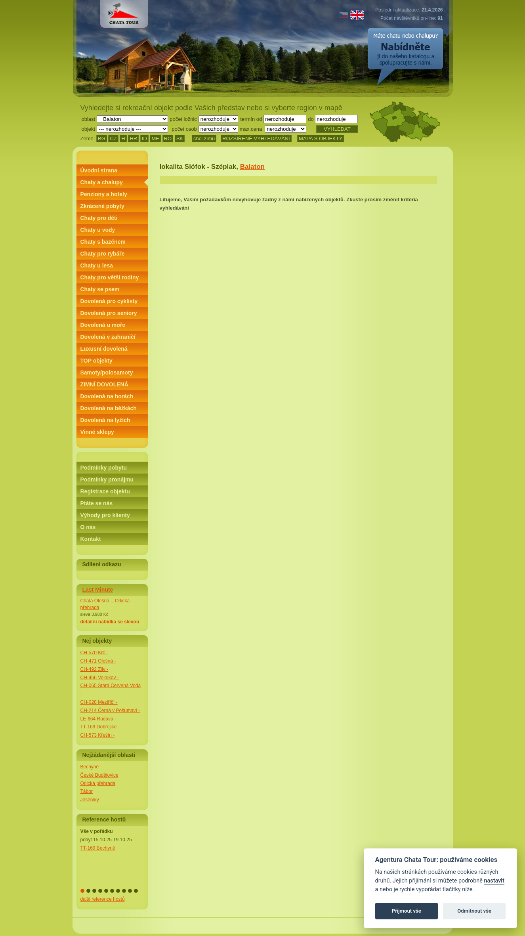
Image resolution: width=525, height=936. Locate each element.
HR (133, 138)
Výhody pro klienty (105, 515)
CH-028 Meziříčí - (99, 702)
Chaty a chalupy (101, 182)
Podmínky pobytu (103, 467)
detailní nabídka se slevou (109, 622)
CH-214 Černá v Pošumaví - (110, 710)
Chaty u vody (97, 230)
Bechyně (89, 767)
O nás (88, 527)
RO (168, 138)
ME (155, 138)
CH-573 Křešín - (97, 735)
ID (144, 138)
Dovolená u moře (103, 325)
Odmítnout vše (474, 911)
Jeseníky (89, 799)
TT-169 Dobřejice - (100, 727)
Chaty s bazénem (103, 242)
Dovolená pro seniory (108, 313)
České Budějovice (99, 775)
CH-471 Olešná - (98, 661)
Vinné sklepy (97, 432)
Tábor (86, 791)
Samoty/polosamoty (106, 372)
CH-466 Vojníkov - (99, 677)
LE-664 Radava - (98, 719)
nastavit (494, 880)
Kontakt (90, 539)
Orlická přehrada (98, 783)
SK (179, 138)
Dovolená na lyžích (105, 420)
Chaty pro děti (99, 218)
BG (101, 138)
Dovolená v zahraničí (108, 337)
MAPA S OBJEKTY (320, 138)
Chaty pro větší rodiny (109, 277)
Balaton (252, 166)
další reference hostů (102, 899)
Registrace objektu (105, 491)
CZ (113, 138)
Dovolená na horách (107, 396)
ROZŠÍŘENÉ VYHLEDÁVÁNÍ (256, 138)
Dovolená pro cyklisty (109, 301)
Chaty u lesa (96, 265)
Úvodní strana (98, 170)
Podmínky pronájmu (107, 479)
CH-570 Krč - (94, 652)
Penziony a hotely (103, 194)
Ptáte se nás (96, 503)
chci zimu (204, 138)
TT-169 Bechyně (97, 848)
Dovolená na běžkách (108, 408)
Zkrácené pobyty (102, 206)
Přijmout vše (406, 911)
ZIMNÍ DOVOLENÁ (104, 384)
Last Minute (97, 589)
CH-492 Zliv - (94, 669)
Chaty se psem (100, 289)
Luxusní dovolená (104, 349)
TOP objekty (96, 360)
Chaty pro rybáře (102, 253)
